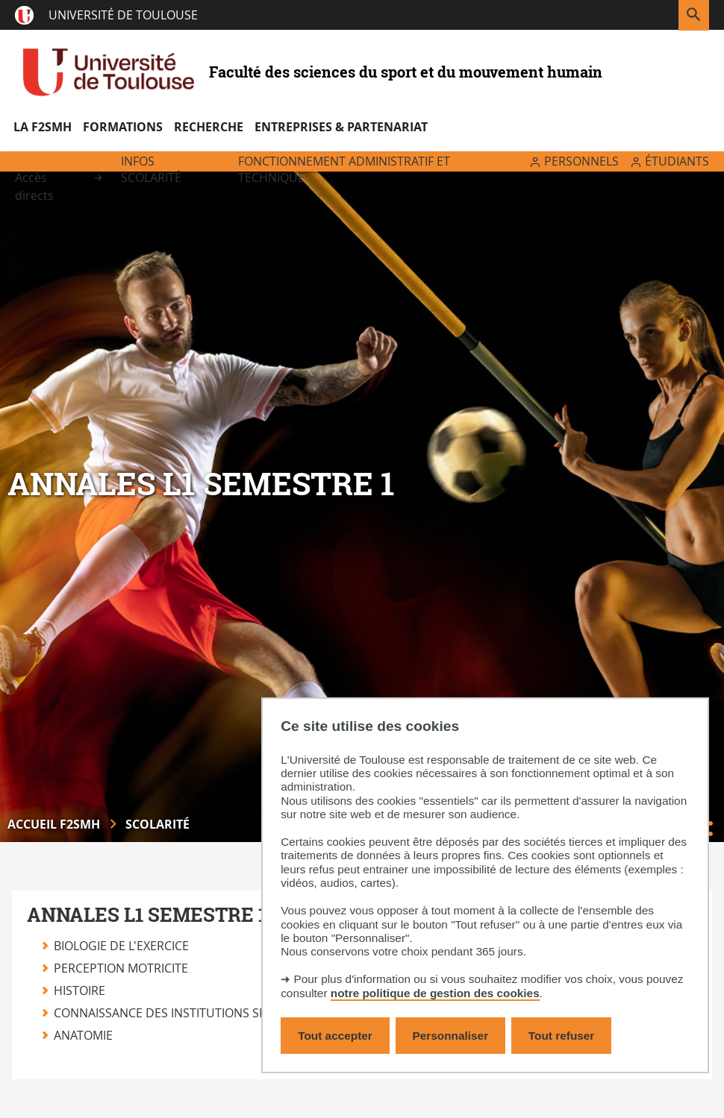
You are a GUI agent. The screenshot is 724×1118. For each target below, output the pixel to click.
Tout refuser (561, 1035)
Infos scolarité (151, 169)
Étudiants (677, 161)
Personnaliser (451, 1035)
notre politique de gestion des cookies (435, 993)
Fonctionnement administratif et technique (344, 169)
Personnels (581, 161)
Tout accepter (335, 1035)
